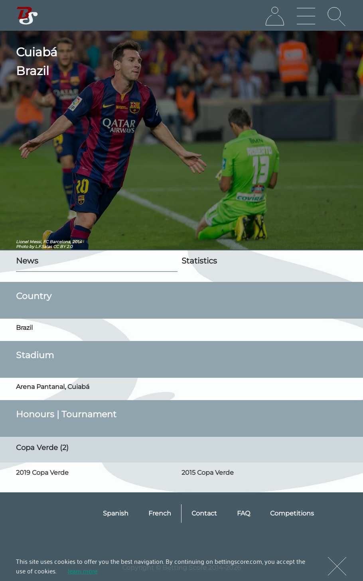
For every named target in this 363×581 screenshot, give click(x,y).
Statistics (199, 261)
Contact (204, 513)
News (27, 261)
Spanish (115, 513)
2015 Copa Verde (208, 472)
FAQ (243, 513)
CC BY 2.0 (63, 246)
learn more (82, 570)
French (159, 513)
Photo (22, 246)
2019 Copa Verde (42, 472)
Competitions (292, 513)
